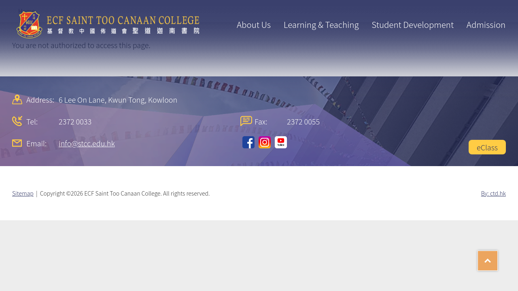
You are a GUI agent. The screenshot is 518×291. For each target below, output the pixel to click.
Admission (486, 24)
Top (497, 258)
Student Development (413, 24)
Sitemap (23, 193)
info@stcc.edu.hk (87, 143)
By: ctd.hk (493, 193)
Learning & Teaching (321, 24)
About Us (254, 24)
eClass (487, 147)
